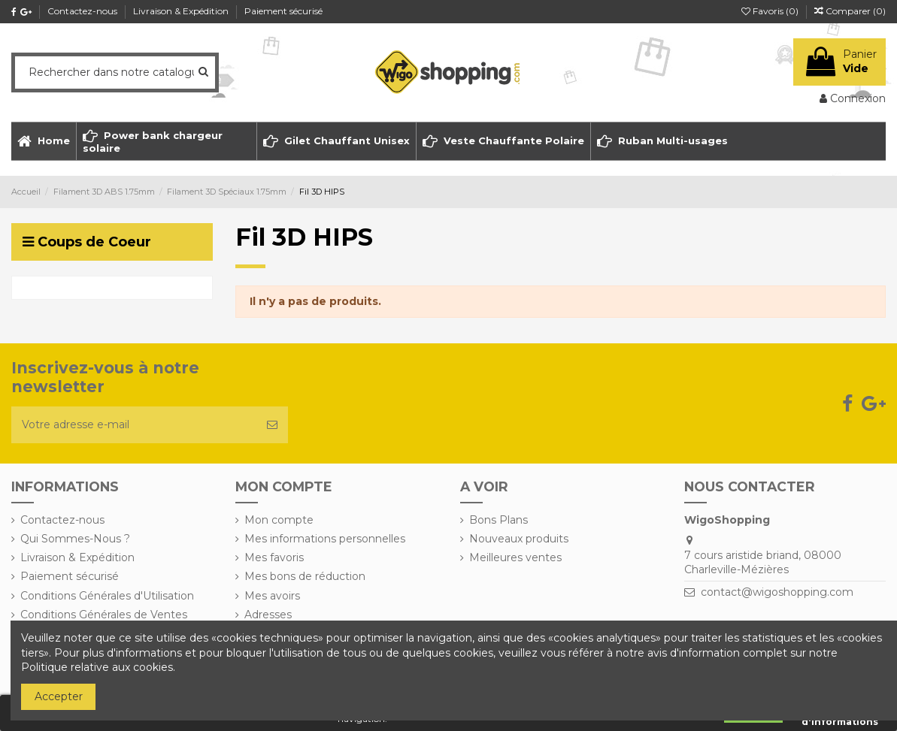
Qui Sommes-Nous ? (75, 538)
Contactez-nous (83, 11)
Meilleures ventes (515, 557)
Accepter (59, 696)
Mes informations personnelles (324, 538)
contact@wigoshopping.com (777, 592)
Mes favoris (274, 557)
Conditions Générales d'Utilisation (107, 596)
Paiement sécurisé (283, 11)
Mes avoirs (272, 596)
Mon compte (279, 520)
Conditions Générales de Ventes (103, 614)
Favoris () (771, 11)
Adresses (268, 614)
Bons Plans (498, 520)
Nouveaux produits (518, 538)
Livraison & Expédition (182, 11)
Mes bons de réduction (304, 576)
